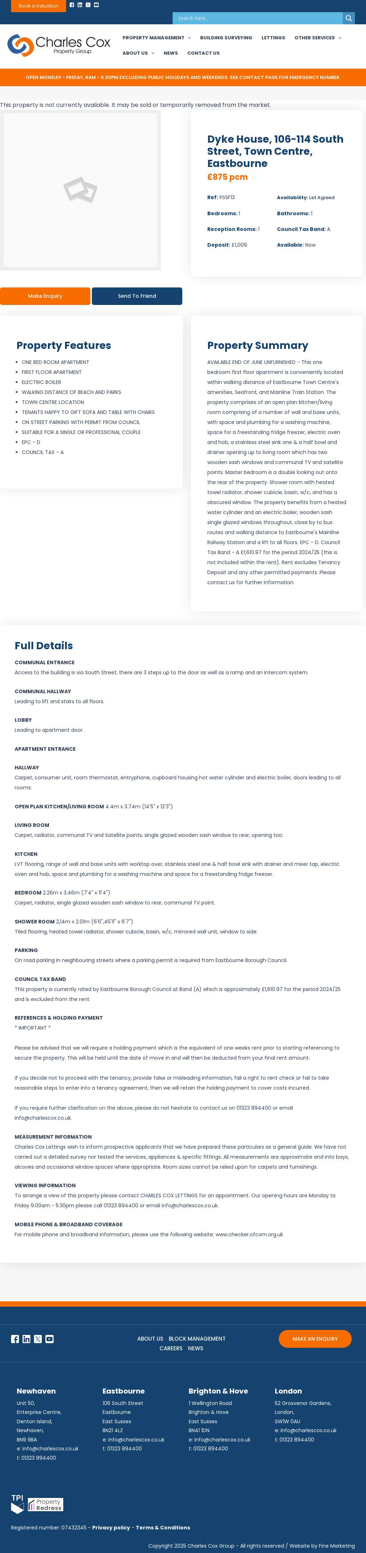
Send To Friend (137, 296)
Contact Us (203, 53)
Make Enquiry (45, 296)
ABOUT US (150, 1338)
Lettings (273, 37)
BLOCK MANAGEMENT (197, 1338)
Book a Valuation (38, 6)
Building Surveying (226, 37)
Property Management (157, 37)
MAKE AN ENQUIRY (315, 1338)
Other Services (318, 37)
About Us (138, 53)
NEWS (195, 1348)
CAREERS (171, 1348)
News (171, 53)
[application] (187, 37)
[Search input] (259, 18)
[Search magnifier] (349, 18)
